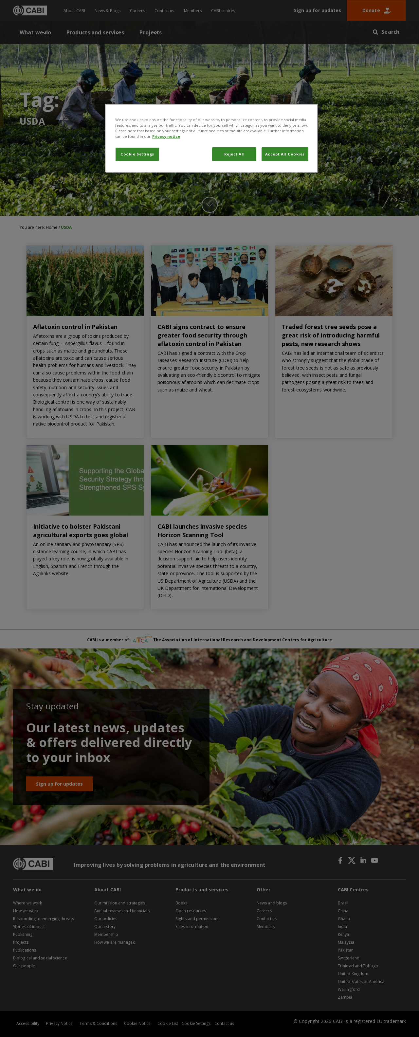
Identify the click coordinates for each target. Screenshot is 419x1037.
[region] (211, 138)
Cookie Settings (137, 154)
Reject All (234, 154)
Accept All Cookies (285, 154)
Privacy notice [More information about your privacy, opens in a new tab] (166, 136)
